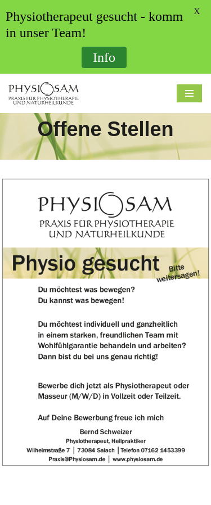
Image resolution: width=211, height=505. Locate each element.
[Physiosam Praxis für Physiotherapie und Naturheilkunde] (43, 93)
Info (104, 57)
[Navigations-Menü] (189, 93)
